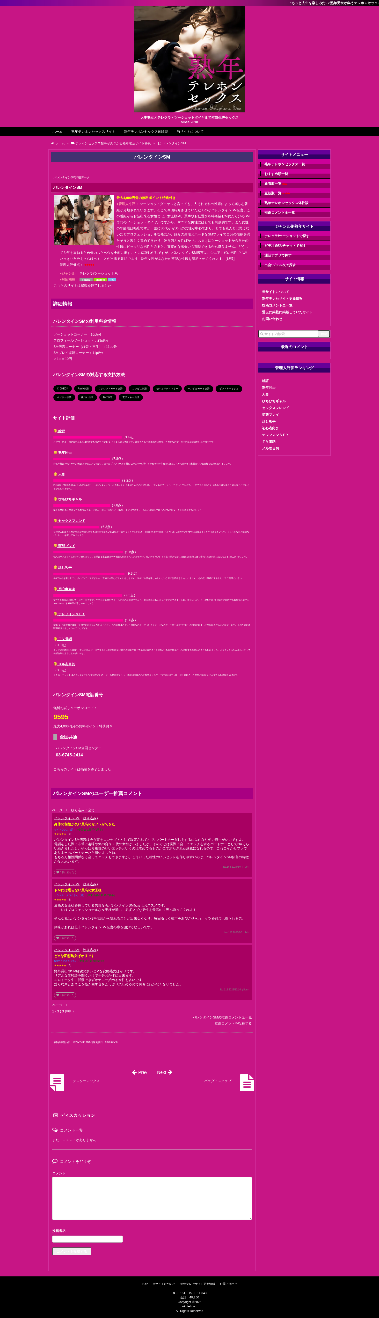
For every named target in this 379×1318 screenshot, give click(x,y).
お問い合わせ (272, 319)
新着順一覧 (275, 183)
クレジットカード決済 (110, 388)
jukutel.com (189, 1306)
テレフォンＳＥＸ (69, 614)
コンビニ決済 (139, 388)
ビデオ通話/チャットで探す (285, 245)
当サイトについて (190, 131)
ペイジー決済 (64, 397)
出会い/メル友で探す (280, 265)
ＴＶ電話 (63, 639)
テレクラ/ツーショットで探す (286, 236)
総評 (59, 431)
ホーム (57, 131)
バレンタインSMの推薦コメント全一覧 (222, 1017)
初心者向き (64, 589)
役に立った (65, 872)
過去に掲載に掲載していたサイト (287, 312)
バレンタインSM (67, 818)
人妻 (59, 474)
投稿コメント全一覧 (277, 305)
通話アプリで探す (278, 255)
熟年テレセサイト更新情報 (282, 298)
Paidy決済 (83, 388)
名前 (152, 1231)
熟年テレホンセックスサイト (93, 131)
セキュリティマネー (167, 388)
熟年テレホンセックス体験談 (146, 131)
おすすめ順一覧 (276, 174)
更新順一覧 (277, 193)
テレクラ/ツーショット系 (99, 273)
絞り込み (89, 818)
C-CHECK (62, 388)
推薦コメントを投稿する (233, 1023)
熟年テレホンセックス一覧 (284, 164)
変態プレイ (64, 546)
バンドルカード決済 (199, 388)
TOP (145, 1284)
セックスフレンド (69, 521)
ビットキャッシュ (229, 388)
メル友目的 (64, 664)
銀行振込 (108, 397)
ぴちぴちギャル (68, 499)
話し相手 (63, 567)
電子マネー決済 (130, 397)
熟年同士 (63, 452)
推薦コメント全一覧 (279, 212)
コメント (59, 1173)
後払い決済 (87, 397)
